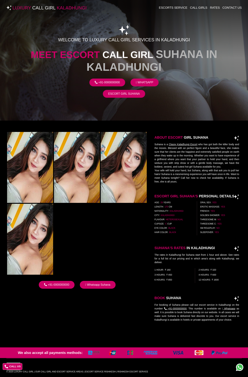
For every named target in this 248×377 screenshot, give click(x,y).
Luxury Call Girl (24, 371)
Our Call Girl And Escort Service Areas (59, 371)
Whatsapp (144, 82)
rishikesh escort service (132, 371)
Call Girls (198, 7)
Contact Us (232, 7)
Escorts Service (173, 7)
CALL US (13, 366)
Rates (215, 7)
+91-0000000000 (107, 82)
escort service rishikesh (100, 371)
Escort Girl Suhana (124, 93)
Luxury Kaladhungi (50, 7)
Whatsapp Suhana (97, 284)
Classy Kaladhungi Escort (183, 144)
